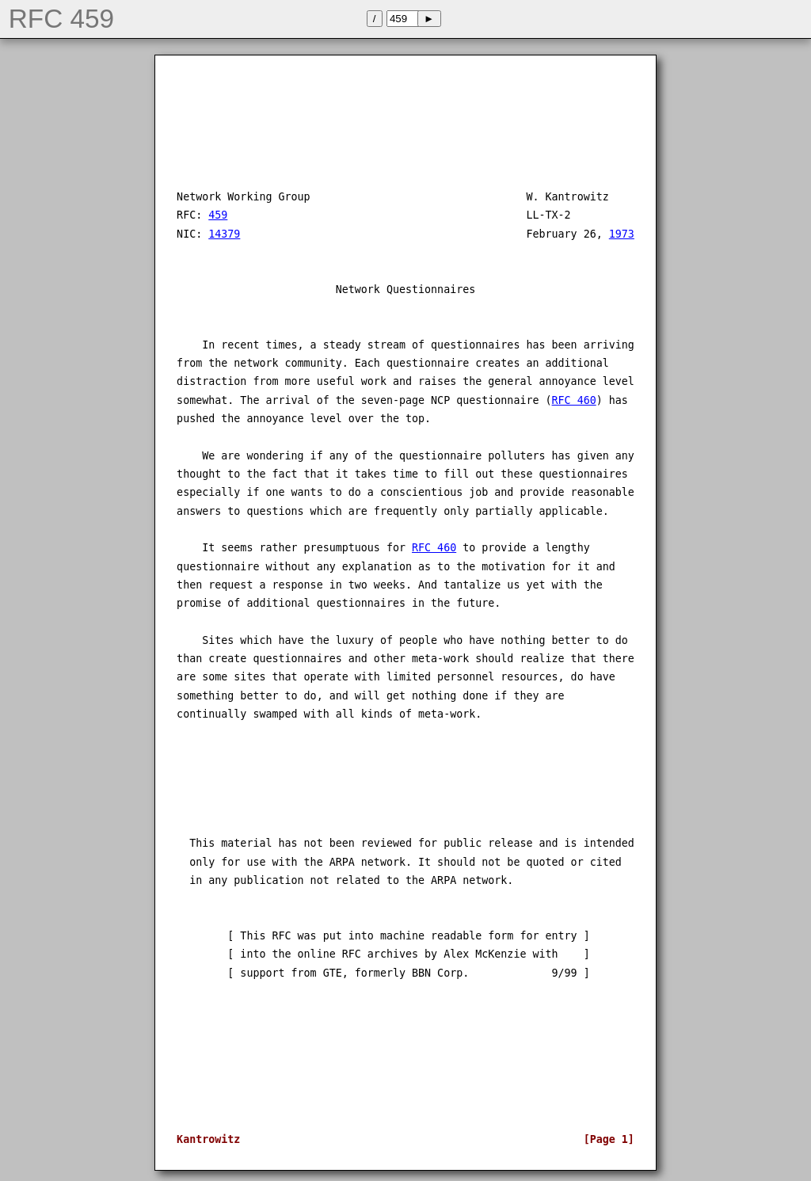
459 (217, 215)
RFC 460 (574, 400)
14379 (224, 234)
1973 (621, 234)
